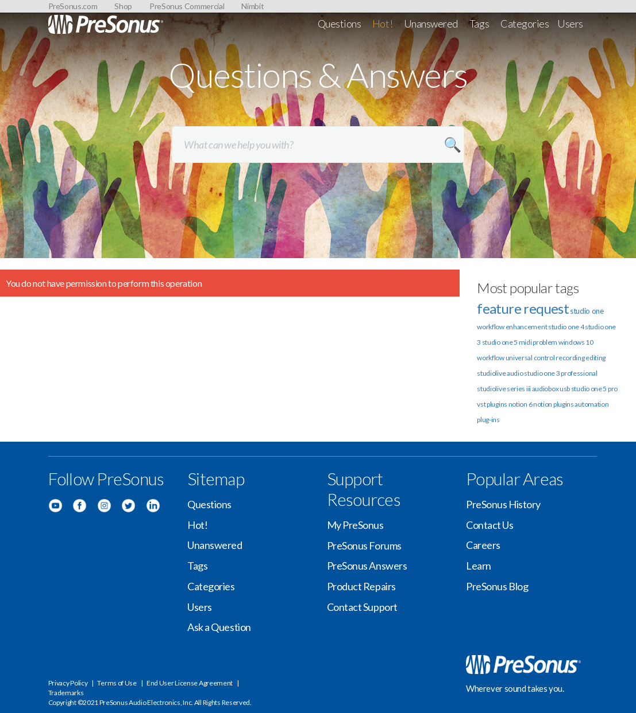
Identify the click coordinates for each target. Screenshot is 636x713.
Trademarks (66, 692)
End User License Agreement (190, 683)
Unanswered (431, 23)
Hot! (382, 23)
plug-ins (488, 419)
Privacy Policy (68, 683)
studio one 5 (500, 342)
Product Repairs (361, 586)
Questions (339, 23)
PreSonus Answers (367, 565)
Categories (524, 23)
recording (570, 357)
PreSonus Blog (497, 586)
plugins (563, 404)
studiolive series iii (504, 388)
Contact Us (490, 525)
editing (595, 357)
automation (591, 404)
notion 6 (520, 404)
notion (542, 404)
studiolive (491, 373)
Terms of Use (116, 683)
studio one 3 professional (561, 373)
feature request (523, 308)
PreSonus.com (73, 6)
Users (570, 23)
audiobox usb (551, 388)
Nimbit (252, 6)
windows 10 (575, 342)
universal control (530, 357)
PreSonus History (503, 504)
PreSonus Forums (364, 545)
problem (545, 342)
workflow (490, 357)
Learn (478, 565)
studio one (587, 310)
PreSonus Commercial (186, 6)
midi (525, 342)
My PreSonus (355, 525)
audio (515, 373)
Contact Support (362, 607)
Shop (123, 6)
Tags (479, 23)
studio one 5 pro (594, 388)
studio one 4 (566, 326)
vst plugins (492, 404)
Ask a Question (219, 627)
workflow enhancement (512, 326)
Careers (483, 545)
